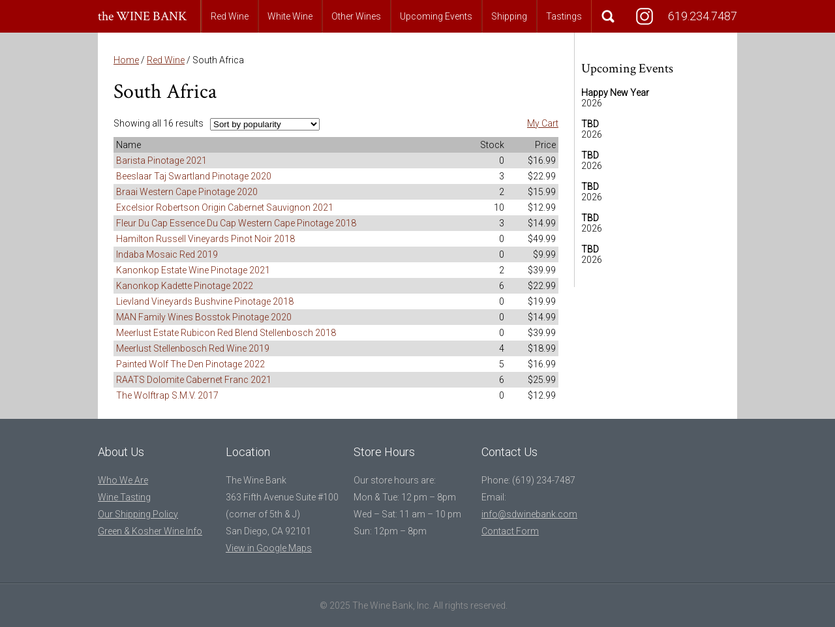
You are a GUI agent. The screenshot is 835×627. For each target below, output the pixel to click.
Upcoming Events (436, 16)
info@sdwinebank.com (529, 514)
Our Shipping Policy (138, 514)
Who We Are (123, 480)
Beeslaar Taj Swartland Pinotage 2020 (193, 176)
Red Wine (230, 16)
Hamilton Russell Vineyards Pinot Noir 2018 (205, 239)
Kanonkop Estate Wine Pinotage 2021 (193, 270)
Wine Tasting (124, 497)
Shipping (509, 16)
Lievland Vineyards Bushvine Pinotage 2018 (205, 301)
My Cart (542, 123)
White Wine (289, 16)
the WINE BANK (142, 16)
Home (126, 60)
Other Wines (356, 16)
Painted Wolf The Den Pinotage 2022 (190, 364)
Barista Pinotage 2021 (161, 160)
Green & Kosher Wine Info (150, 531)
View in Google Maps (269, 548)
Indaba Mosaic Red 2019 (167, 254)
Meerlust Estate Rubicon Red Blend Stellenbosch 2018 (226, 333)
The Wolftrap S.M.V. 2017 (167, 395)
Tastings (564, 16)
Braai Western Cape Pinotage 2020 (187, 192)
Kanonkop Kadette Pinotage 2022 (184, 286)
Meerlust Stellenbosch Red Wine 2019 (192, 348)
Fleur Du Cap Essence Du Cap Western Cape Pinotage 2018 (236, 223)
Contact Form (510, 531)
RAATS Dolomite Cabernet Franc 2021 (193, 380)
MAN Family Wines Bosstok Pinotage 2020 (204, 317)
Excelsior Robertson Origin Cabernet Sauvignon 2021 (224, 207)
